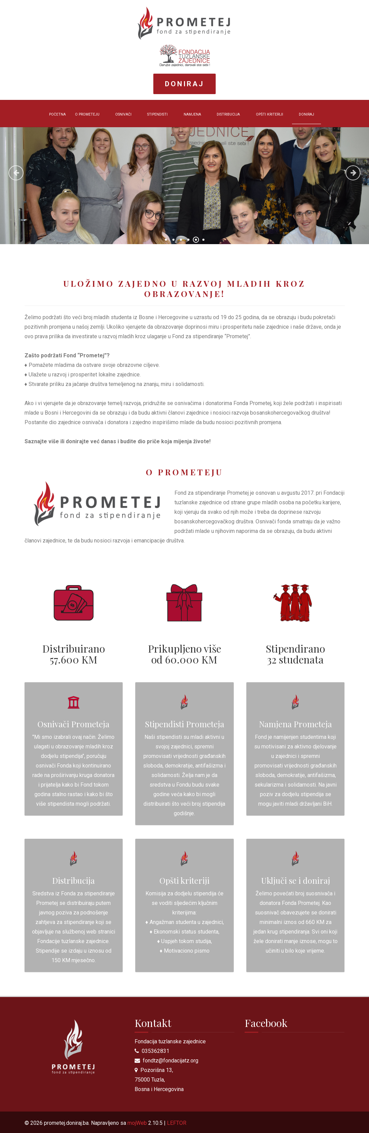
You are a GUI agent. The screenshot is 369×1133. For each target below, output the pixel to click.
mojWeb (137, 1123)
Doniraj (184, 84)
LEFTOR (176, 1123)
